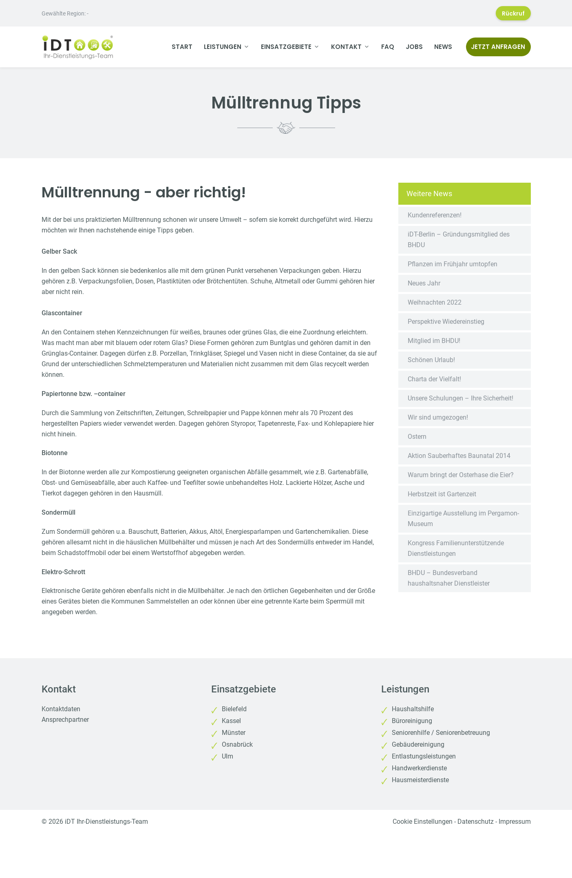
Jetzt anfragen (498, 46)
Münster (233, 732)
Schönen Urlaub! (431, 360)
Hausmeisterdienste (420, 780)
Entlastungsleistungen (424, 756)
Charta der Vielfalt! (434, 379)
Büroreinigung (412, 721)
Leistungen (229, 47)
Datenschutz (475, 821)
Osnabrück (237, 744)
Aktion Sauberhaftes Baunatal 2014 (459, 456)
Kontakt (353, 47)
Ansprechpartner (65, 719)
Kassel (231, 721)
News (443, 46)
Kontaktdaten (61, 709)
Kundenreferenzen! (435, 215)
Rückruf (513, 13)
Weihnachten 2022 (435, 302)
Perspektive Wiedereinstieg (446, 321)
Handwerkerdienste (419, 768)
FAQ (387, 46)
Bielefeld (234, 709)
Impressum (515, 821)
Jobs (414, 46)
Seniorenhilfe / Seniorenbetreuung (441, 732)
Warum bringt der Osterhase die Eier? (461, 475)
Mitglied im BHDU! (434, 341)
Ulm (227, 756)
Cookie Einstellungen (423, 821)
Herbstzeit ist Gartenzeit (442, 494)
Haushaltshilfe (413, 709)
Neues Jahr (424, 283)
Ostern (417, 436)
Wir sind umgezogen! (438, 417)
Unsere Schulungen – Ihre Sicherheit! (460, 398)
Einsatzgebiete (293, 47)
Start (182, 46)
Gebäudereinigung (418, 744)
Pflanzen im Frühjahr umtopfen (452, 264)
